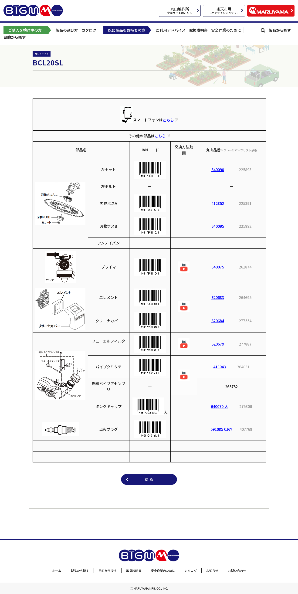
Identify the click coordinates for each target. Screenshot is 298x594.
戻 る (149, 479)
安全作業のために (226, 30)
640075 (217, 267)
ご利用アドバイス (171, 30)
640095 (217, 226)
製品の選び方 (67, 30)
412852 (217, 203)
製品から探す (280, 30)
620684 (217, 320)
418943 (219, 367)
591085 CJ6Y (221, 429)
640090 (217, 169)
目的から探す (14, 37)
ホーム (56, 570)
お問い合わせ (237, 570)
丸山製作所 (180, 10)
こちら (168, 120)
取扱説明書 (198, 30)
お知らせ (212, 570)
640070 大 (219, 406)
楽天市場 (224, 10)
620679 (217, 344)
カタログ (88, 30)
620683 (217, 297)
